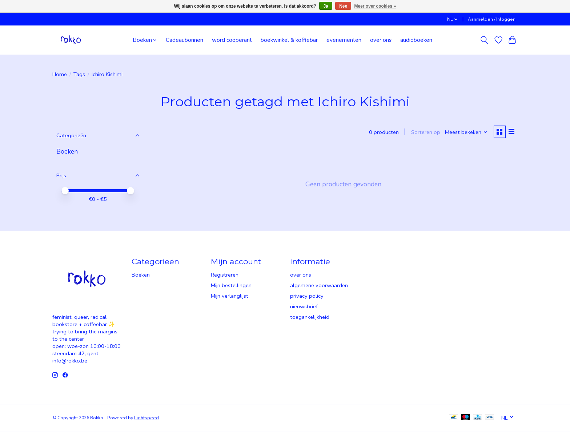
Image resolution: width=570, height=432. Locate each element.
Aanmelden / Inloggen (491, 19)
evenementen (343, 40)
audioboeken (416, 40)
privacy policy (307, 296)
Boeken (67, 151)
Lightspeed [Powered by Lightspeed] (146, 418)
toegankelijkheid (309, 317)
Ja (325, 6)
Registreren (224, 275)
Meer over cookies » (375, 6)
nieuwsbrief (304, 306)
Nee (343, 6)
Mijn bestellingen (231, 285)
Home (59, 74)
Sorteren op (424, 132)
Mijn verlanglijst (229, 296)
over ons (381, 40)
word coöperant (232, 40)
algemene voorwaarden (319, 285)
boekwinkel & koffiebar (289, 40)
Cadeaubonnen (184, 40)
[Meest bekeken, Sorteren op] (465, 132)
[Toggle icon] (484, 40)
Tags (79, 74)
